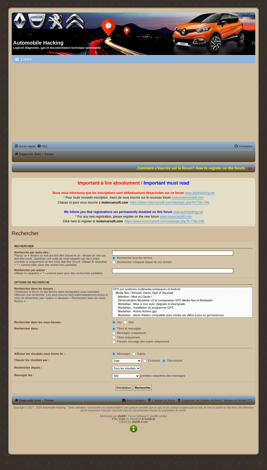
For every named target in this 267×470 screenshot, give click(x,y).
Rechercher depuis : (28, 367)
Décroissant (172, 360)
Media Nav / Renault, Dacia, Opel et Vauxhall (182, 293)
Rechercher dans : (26, 328)
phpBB (121, 416)
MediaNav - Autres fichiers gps (182, 311)
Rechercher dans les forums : (34, 288)
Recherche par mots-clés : (32, 252)
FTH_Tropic (118, 419)
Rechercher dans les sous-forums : (38, 322)
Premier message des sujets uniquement (140, 341)
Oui (117, 322)
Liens (26, 59)
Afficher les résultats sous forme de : (39, 353)
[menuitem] (42, 146)
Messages (121, 353)
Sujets (138, 353)
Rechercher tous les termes (132, 257)
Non (129, 322)
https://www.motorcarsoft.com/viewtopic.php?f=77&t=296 (169, 202)
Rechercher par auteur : (30, 270)
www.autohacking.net (200, 193)
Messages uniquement (129, 332)
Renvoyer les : (24, 375)
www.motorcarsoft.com (187, 197)
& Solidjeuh (148, 419)
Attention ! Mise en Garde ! (182, 297)
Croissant (151, 360)
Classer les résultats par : (31, 360)
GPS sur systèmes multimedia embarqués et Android (182, 289)
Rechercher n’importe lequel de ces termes (142, 262)
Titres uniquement (126, 337)
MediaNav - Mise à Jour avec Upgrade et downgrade (182, 304)
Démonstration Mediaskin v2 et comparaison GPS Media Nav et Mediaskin (182, 300)
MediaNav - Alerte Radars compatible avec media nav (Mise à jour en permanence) (182, 315)
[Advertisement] (133, 102)
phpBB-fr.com (140, 421)
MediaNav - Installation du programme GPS (182, 308)
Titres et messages (126, 328)
